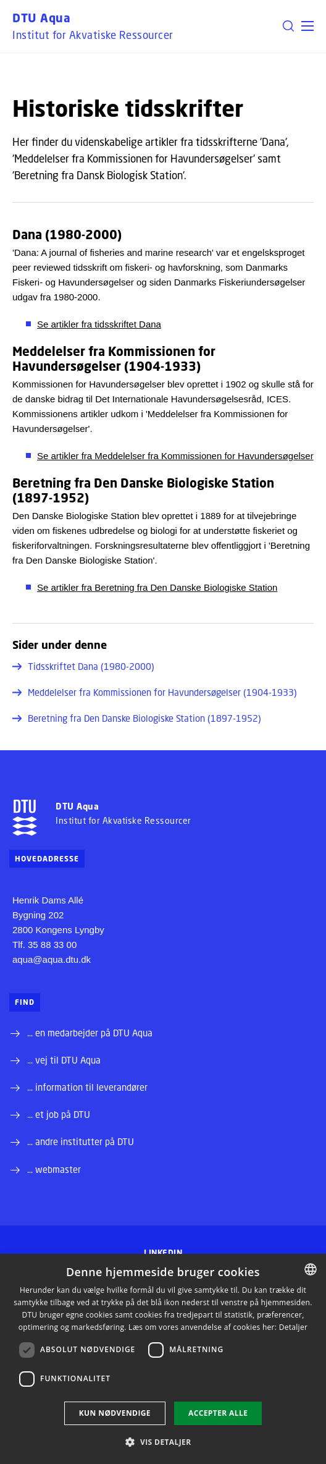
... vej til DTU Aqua (64, 1059)
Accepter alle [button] (218, 1413)
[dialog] (163, 1359)
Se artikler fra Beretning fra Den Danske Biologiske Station (157, 587)
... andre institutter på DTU (80, 1141)
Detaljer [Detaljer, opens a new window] (293, 1327)
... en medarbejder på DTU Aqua (90, 1032)
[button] (307, 26)
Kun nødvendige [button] (115, 1413)
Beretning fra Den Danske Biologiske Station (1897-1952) (136, 718)
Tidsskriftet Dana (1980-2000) (83, 666)
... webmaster (54, 1169)
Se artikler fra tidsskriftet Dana (99, 324)
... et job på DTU (58, 1114)
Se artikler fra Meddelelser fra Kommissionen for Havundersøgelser (175, 456)
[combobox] (310, 1269)
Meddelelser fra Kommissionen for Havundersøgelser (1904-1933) (154, 692)
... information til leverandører (87, 1087)
